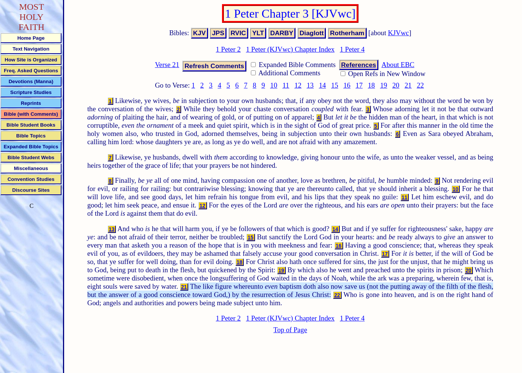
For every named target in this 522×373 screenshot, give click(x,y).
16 (347, 85)
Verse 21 (167, 65)
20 (395, 85)
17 (359, 85)
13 (310, 85)
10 (274, 85)
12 (298, 85)
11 (285, 85)
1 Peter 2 (228, 49)
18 (371, 85)
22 (420, 85)
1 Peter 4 (352, 49)
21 (408, 85)
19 (383, 85)
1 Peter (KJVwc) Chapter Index (290, 49)
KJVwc (398, 33)
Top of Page (290, 330)
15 (334, 85)
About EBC (397, 65)
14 (322, 85)
